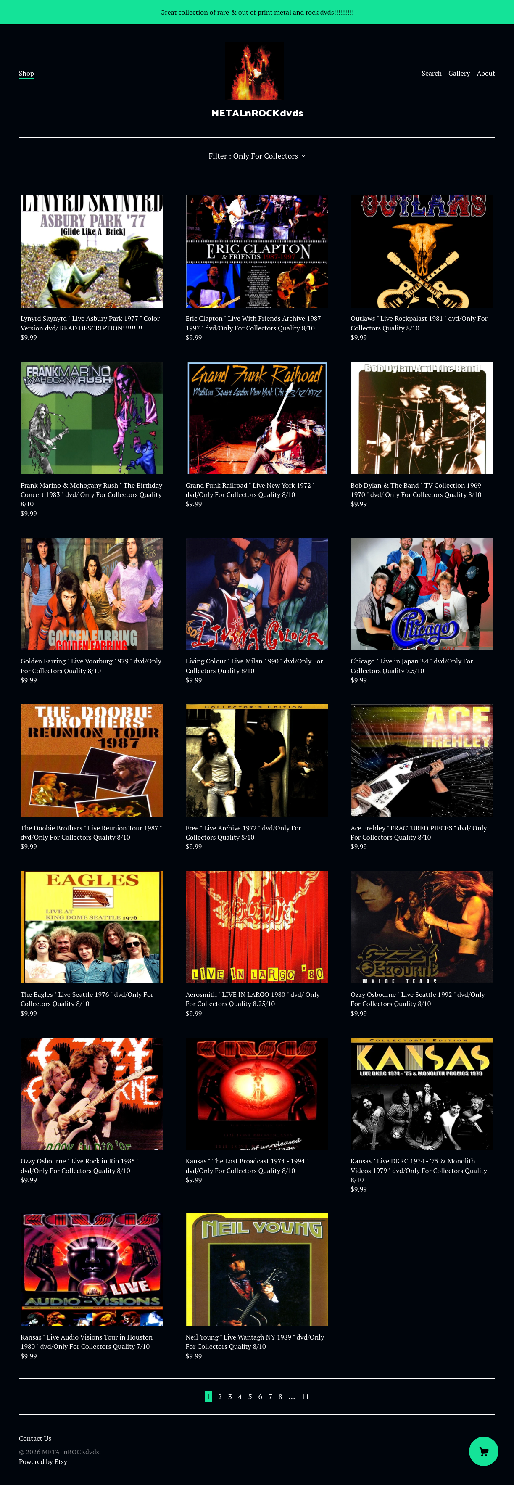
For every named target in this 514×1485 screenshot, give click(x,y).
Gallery (459, 73)
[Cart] (483, 1451)
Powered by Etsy (43, 1461)
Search (432, 73)
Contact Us (35, 1438)
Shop (26, 73)
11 (305, 1396)
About (486, 73)
